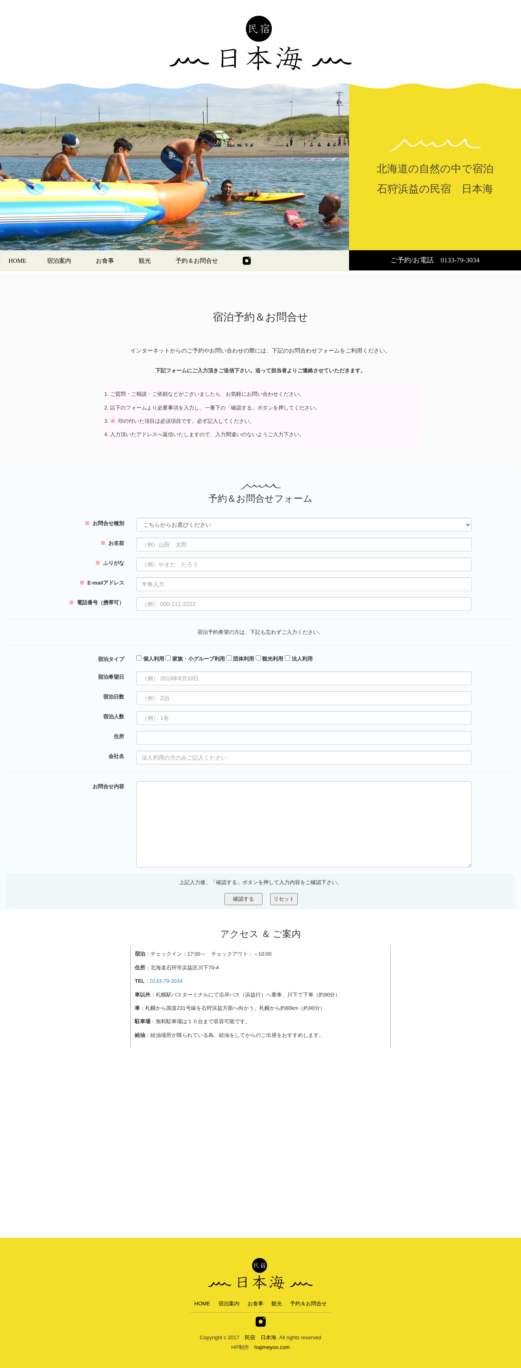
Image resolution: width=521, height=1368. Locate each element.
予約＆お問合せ (197, 261)
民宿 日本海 (260, 1337)
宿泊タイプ (111, 659)
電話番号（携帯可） (96, 602)
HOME (17, 261)
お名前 (112, 543)
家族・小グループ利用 (195, 658)
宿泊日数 (113, 696)
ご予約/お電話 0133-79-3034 (434, 260)
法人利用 (299, 658)
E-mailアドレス (101, 582)
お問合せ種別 (104, 523)
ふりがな (109, 563)
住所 (119, 736)
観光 (145, 261)
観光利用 (270, 658)
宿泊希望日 (111, 677)
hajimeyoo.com (272, 1347)
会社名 (116, 756)
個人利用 (150, 658)
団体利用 (240, 658)
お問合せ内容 (108, 786)
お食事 (105, 261)
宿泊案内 (59, 261)
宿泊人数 (113, 716)
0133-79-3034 (166, 981)
